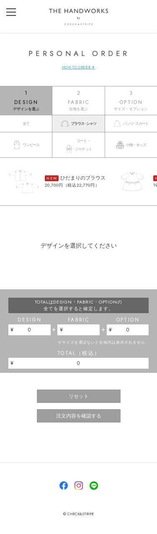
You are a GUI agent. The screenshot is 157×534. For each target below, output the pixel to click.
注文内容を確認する (78, 416)
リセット (79, 396)
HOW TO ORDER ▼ (78, 67)
